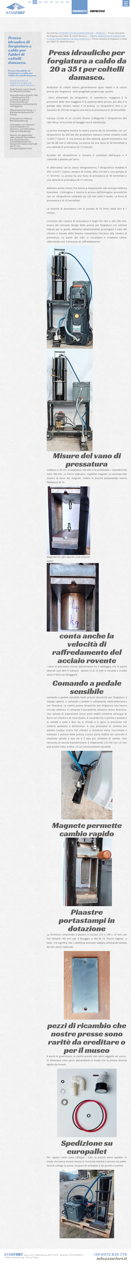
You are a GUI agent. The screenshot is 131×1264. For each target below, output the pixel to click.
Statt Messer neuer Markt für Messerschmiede (23, 90)
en (40, 2)
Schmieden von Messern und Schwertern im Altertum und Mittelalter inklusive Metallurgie (22, 128)
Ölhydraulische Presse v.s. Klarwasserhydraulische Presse (23, 112)
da (67, 2)
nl (62, 2)
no (46, 2)
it (35, 2)
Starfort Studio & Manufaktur (76, 33)
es (56, 2)
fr (51, 2)
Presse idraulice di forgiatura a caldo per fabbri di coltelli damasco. (22, 83)
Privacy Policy (32, 1257)
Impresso (97, 11)
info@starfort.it (112, 1258)
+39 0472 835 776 (110, 1254)
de (29, 2)
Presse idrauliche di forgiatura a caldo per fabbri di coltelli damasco (22, 73)
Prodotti (79, 11)
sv (73, 2)
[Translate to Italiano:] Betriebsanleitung (21, 119)
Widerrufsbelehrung (14, 1257)
